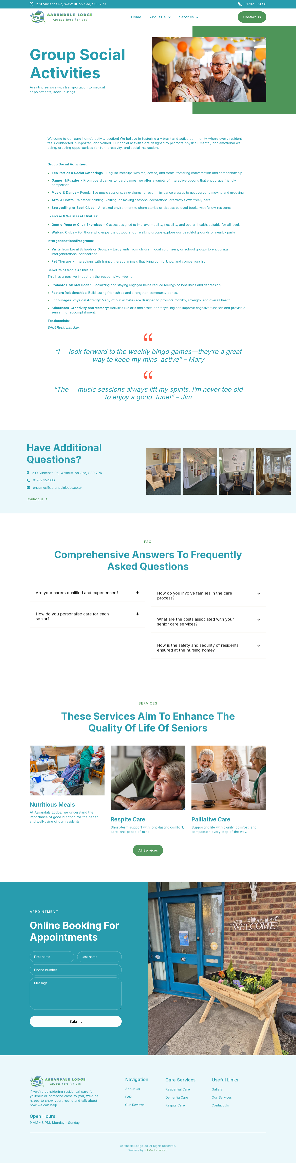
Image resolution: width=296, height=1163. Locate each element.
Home (136, 17)
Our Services (222, 1116)
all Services (148, 868)
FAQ (128, 1109)
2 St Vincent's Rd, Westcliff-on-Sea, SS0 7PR (71, 4)
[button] (160, 17)
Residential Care (177, 1108)
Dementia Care (176, 1116)
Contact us (37, 507)
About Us (132, 1101)
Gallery (217, 1108)
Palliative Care (210, 831)
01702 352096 (255, 4)
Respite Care (128, 831)
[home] (61, 17)
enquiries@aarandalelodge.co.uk (57, 496)
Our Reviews (135, 1117)
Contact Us (252, 17)
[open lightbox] (181, 471)
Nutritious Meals (52, 816)
